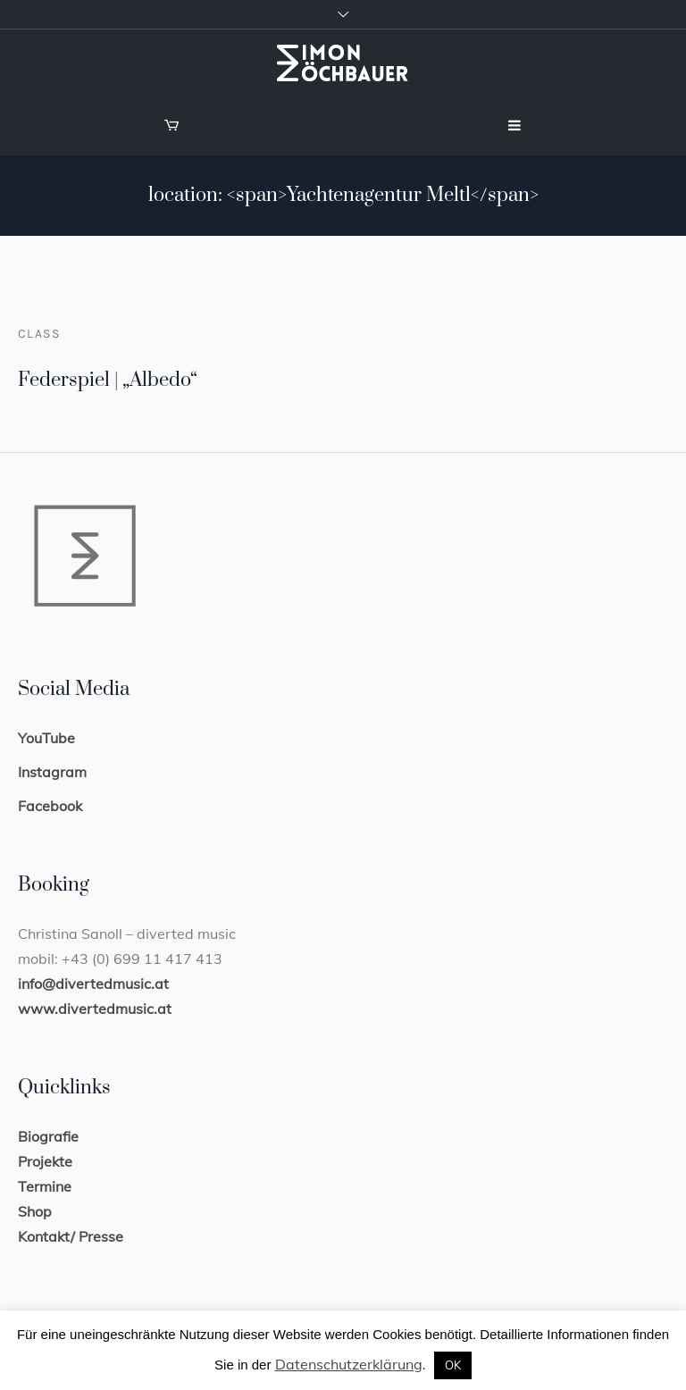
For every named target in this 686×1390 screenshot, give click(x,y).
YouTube (46, 738)
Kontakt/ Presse (70, 1236)
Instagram (52, 772)
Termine (44, 1186)
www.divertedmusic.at (95, 1008)
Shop (35, 1211)
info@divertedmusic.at (93, 983)
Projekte (45, 1161)
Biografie (48, 1136)
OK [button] (453, 1365)
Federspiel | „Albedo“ (107, 380)
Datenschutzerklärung (348, 1364)
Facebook (50, 806)
